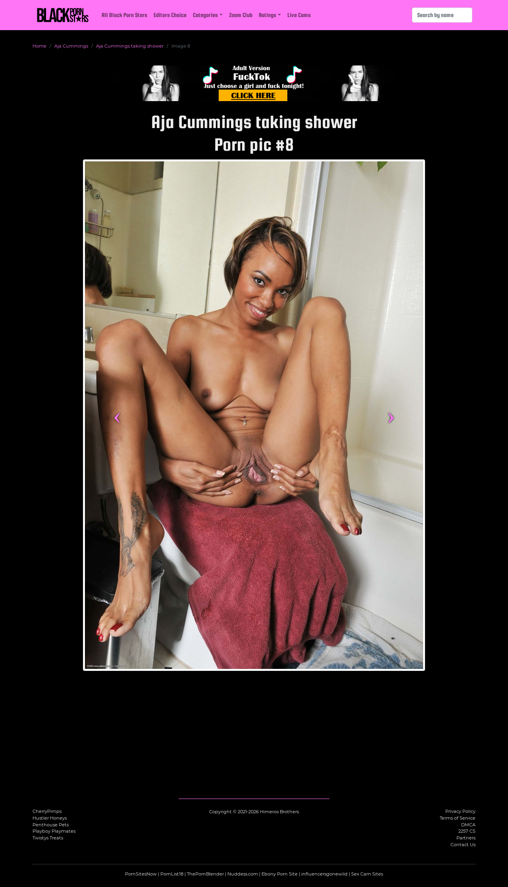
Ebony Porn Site (280, 874)
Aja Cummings (71, 46)
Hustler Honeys (50, 818)
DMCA (468, 825)
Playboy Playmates (54, 831)
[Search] (442, 15)
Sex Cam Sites (367, 874)
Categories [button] (205, 14)
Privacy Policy (460, 811)
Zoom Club (240, 14)
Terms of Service (457, 818)
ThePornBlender (205, 874)
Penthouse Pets (51, 825)
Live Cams (299, 14)
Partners (465, 838)
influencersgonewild (324, 874)
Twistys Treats (48, 838)
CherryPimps (47, 811)
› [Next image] (391, 415)
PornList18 (171, 874)
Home (39, 46)
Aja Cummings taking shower (130, 46)
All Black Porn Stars (124, 14)
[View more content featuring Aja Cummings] (254, 415)
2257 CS (466, 831)
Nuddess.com (242, 874)
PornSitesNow (141, 874)
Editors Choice (170, 14)
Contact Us (462, 844)
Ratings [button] (267, 14)
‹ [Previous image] (117, 415)
